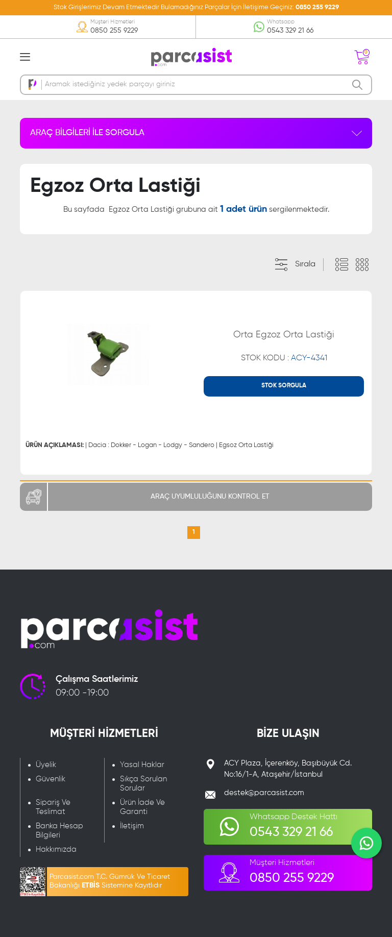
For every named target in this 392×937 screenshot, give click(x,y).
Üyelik (46, 765)
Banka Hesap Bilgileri (59, 830)
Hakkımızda (56, 849)
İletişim (132, 826)
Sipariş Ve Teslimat (53, 807)
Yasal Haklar (142, 765)
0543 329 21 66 (290, 30)
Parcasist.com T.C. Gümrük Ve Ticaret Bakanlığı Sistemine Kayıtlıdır (110, 881)
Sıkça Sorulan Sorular (143, 783)
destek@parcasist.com (264, 793)
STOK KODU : (284, 358)
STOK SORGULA (283, 386)
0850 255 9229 (317, 7)
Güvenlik (50, 779)
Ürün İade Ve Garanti (142, 807)
